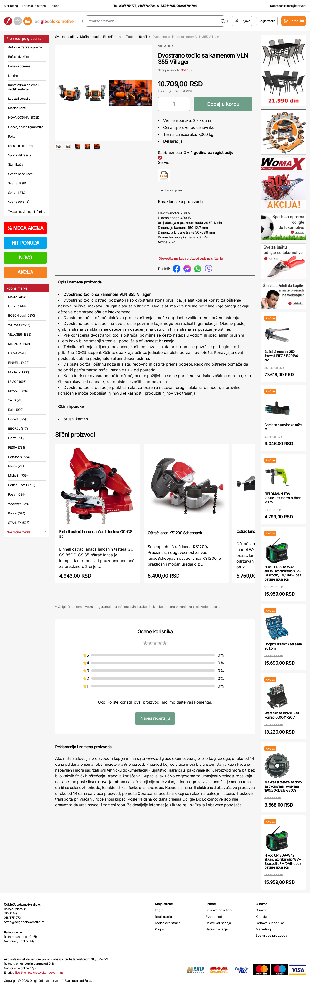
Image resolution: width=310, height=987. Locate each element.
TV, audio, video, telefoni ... (26, 212)
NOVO (25, 257)
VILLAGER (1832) (19, 334)
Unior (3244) (17, 306)
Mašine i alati (16, 108)
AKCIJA (25, 272)
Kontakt (261, 916)
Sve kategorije (65, 36)
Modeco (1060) (18, 372)
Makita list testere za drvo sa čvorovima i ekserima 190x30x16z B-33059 (282, 786)
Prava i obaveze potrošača (218, 805)
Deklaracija (173, 141)
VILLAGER (165, 46)
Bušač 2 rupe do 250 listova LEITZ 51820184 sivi (281, 356)
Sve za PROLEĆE (19, 202)
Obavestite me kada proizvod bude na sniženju (191, 258)
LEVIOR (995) (17, 381)
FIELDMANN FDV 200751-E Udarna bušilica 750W (282, 498)
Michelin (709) (18, 475)
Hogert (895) (17, 419)
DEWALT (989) (18, 391)
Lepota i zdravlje (19, 98)
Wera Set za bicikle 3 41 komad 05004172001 (281, 715)
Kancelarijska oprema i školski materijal (23, 87)
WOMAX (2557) (19, 325)
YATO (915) (15, 400)
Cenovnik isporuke (270, 923)
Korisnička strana (34, 6)
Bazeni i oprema (19, 66)
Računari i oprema (20, 146)
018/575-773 (127, 6)
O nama (261, 910)
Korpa (159, 929)
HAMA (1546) (17, 353)
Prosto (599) (16, 513)
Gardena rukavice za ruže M (282, 427)
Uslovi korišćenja (218, 923)
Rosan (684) (16, 494)
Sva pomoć (213, 916)
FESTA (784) (16, 447)
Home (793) (16, 438)
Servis (163, 162)
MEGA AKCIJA (25, 228)
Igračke (13, 75)
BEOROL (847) (18, 428)
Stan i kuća (15, 164)
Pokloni (13, 136)
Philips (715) (16, 466)
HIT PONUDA (25, 243)
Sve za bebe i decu (21, 174)
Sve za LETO (16, 193)
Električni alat (112, 36)
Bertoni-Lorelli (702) (21, 485)
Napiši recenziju (155, 718)
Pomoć (54, 6)
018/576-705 (166, 6)
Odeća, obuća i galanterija (25, 127)
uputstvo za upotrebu (171, 190)
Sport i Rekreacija (19, 155)
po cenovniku (202, 127)
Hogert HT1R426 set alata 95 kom (283, 646)
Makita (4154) (17, 297)
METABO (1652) (19, 344)
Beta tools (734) (19, 457)
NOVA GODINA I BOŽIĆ (24, 117)
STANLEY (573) (18, 523)
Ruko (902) (15, 410)
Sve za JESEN (17, 183)
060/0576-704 (186, 6)
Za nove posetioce (219, 910)
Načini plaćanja (216, 929)
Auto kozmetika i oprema (25, 47)
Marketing (11, 6)
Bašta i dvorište (18, 57)
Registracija (163, 916)
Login (159, 910)
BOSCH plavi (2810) (21, 315)
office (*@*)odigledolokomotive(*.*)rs (37, 972)
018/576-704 (147, 6)
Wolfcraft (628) (18, 504)
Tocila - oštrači (136, 36)
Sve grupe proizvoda (271, 935)
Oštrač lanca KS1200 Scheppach (175, 532)
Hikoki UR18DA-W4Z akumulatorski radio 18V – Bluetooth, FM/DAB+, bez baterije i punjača (282, 573)
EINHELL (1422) (18, 363)
